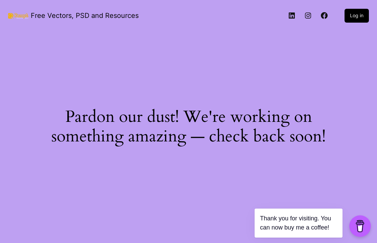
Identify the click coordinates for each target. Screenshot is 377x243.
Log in (356, 15)
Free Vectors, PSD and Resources (85, 15)
